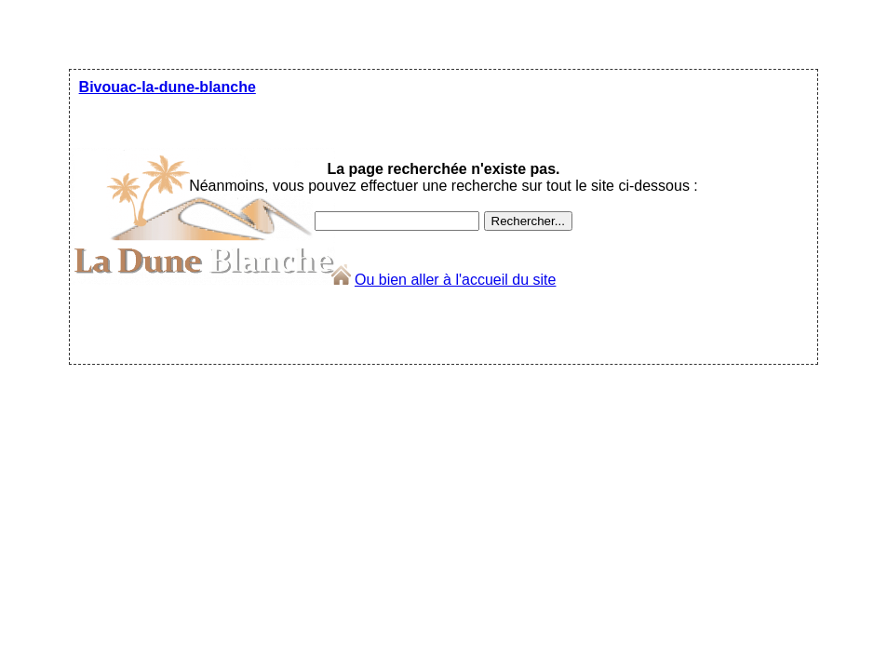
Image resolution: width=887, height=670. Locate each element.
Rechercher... (528, 221)
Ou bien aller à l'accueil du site (456, 280)
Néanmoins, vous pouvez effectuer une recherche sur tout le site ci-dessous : (443, 177)
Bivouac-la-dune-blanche (167, 87)
